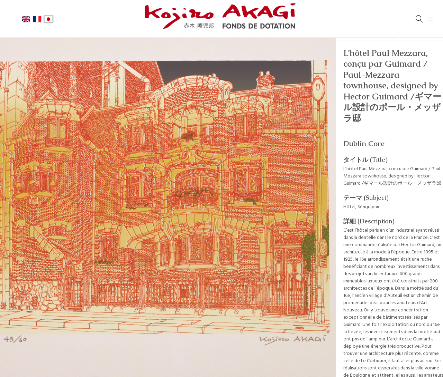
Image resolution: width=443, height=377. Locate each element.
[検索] (419, 19)
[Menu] (430, 19)
